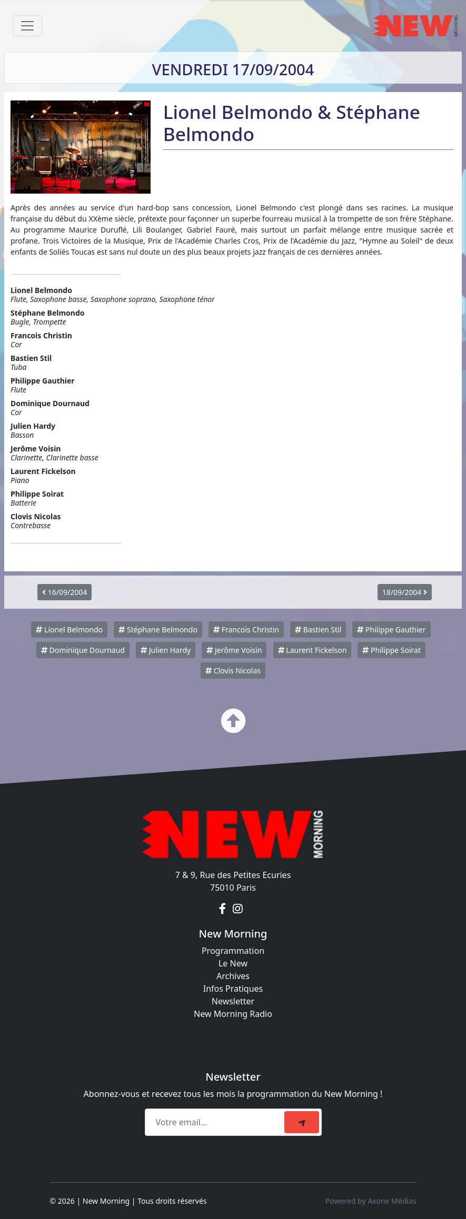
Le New (233, 963)
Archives (233, 976)
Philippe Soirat (391, 650)
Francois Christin (246, 629)
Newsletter (233, 1001)
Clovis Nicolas (233, 671)
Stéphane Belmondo (157, 629)
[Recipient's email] (216, 1122)
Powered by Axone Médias (370, 1201)
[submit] (301, 1122)
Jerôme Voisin (234, 650)
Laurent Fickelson (312, 650)
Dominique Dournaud (83, 650)
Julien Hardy (166, 650)
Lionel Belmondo (69, 629)
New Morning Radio (233, 1014)
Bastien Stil (318, 629)
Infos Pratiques (233, 988)
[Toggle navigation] (27, 25)
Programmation (233, 950)
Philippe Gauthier (391, 629)
